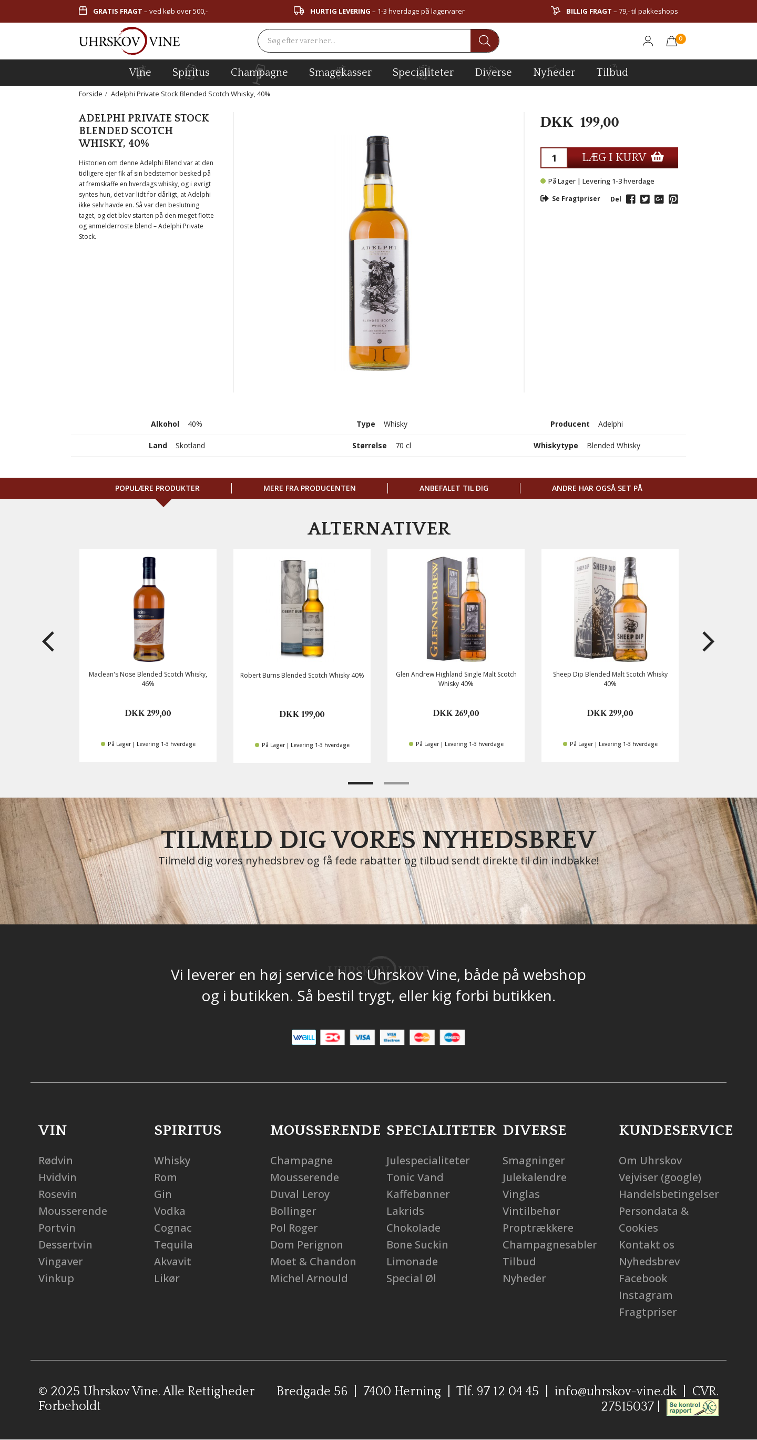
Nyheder (554, 71)
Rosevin (57, 1194)
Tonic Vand (415, 1177)
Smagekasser (340, 72)
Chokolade (413, 1228)
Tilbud (612, 71)
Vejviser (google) (660, 1177)
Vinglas (521, 1194)
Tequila (173, 1244)
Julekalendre (535, 1177)
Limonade (412, 1261)
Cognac (173, 1228)
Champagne (301, 1160)
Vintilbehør (531, 1211)
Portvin (57, 1228)
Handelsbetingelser (669, 1194)
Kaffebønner (418, 1194)
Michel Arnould (309, 1278)
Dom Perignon (306, 1244)
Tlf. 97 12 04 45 (497, 1391)
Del (615, 199)
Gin (163, 1194)
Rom (165, 1177)
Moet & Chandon (313, 1261)
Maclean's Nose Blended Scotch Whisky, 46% (148, 679)
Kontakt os (646, 1244)
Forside (91, 93)
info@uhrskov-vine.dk (616, 1391)
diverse (493, 72)
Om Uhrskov (650, 1160)
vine (140, 72)
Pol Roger (294, 1228)
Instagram (646, 1295)
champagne (259, 74)
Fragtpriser (648, 1312)
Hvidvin (57, 1177)
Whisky (172, 1160)
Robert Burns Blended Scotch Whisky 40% (302, 675)
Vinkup (56, 1278)
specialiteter (423, 72)
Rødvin (55, 1160)
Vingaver (60, 1261)
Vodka (170, 1211)
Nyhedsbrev (649, 1261)
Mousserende (72, 1211)
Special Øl (411, 1278)
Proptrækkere (538, 1228)
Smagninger (534, 1160)
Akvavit (172, 1261)
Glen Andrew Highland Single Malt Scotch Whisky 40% (456, 679)
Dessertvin (65, 1244)
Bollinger (293, 1211)
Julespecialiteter (428, 1160)
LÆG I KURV (623, 157)
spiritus (191, 72)
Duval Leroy (300, 1194)
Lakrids (405, 1211)
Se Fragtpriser (570, 198)
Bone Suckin (417, 1244)
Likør (167, 1278)
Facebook (643, 1278)
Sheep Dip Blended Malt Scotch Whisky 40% (610, 679)
